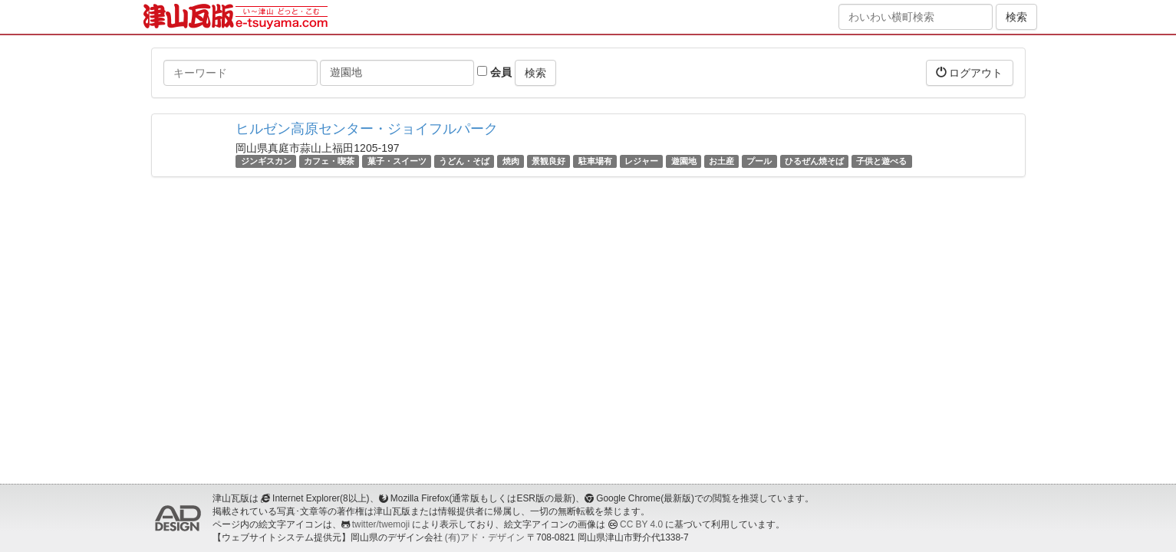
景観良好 (548, 161)
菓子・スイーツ (397, 161)
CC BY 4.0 (641, 524)
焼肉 (510, 161)
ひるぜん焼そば (814, 161)
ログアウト (969, 72)
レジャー (641, 161)
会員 (494, 72)
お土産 (721, 161)
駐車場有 (595, 161)
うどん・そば (464, 161)
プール (759, 161)
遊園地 (684, 161)
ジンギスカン (266, 161)
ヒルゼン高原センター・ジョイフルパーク (367, 128)
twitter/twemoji (381, 524)
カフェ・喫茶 (329, 161)
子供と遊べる (881, 161)
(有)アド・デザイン (485, 537)
